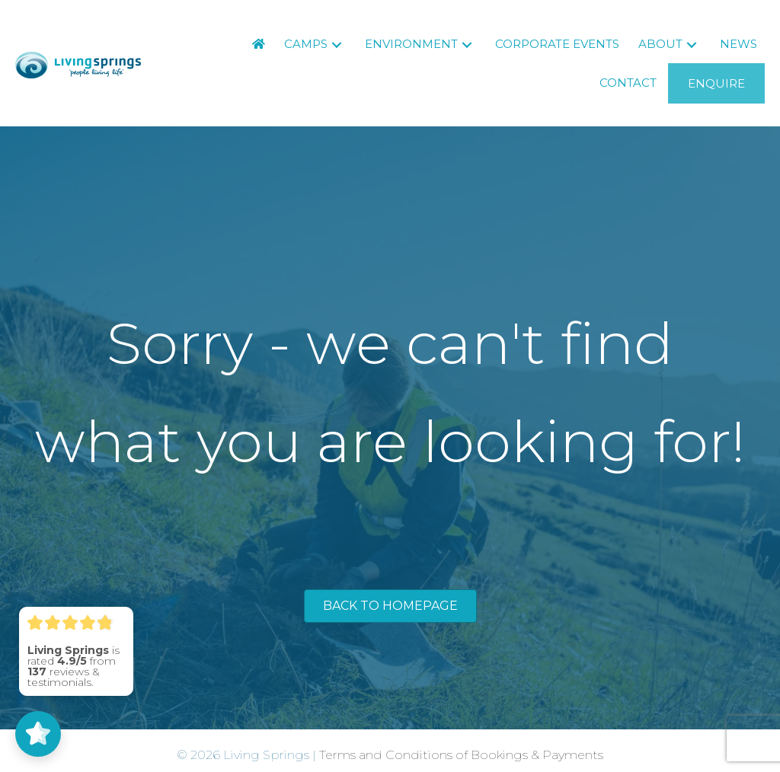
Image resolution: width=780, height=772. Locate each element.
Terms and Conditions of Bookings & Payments (461, 755)
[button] (337, 44)
